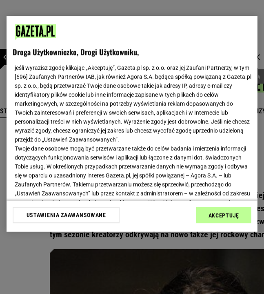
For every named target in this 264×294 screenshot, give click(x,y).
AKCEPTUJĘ (224, 215)
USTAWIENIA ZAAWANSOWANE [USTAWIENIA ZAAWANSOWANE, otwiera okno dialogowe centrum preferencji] (66, 215)
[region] (132, 124)
